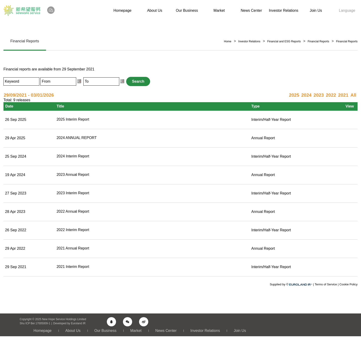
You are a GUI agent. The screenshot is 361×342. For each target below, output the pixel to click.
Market (219, 10)
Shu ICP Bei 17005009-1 (35, 322)
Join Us (316, 10)
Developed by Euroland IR (69, 322)
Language (347, 10)
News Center (251, 10)
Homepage (122, 10)
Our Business (187, 10)
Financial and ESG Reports (284, 41)
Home (227, 41)
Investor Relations (283, 10)
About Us (154, 10)
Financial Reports (318, 41)
